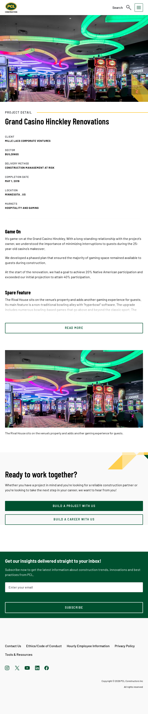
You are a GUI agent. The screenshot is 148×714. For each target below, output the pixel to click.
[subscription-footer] (74, 607)
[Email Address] (74, 587)
